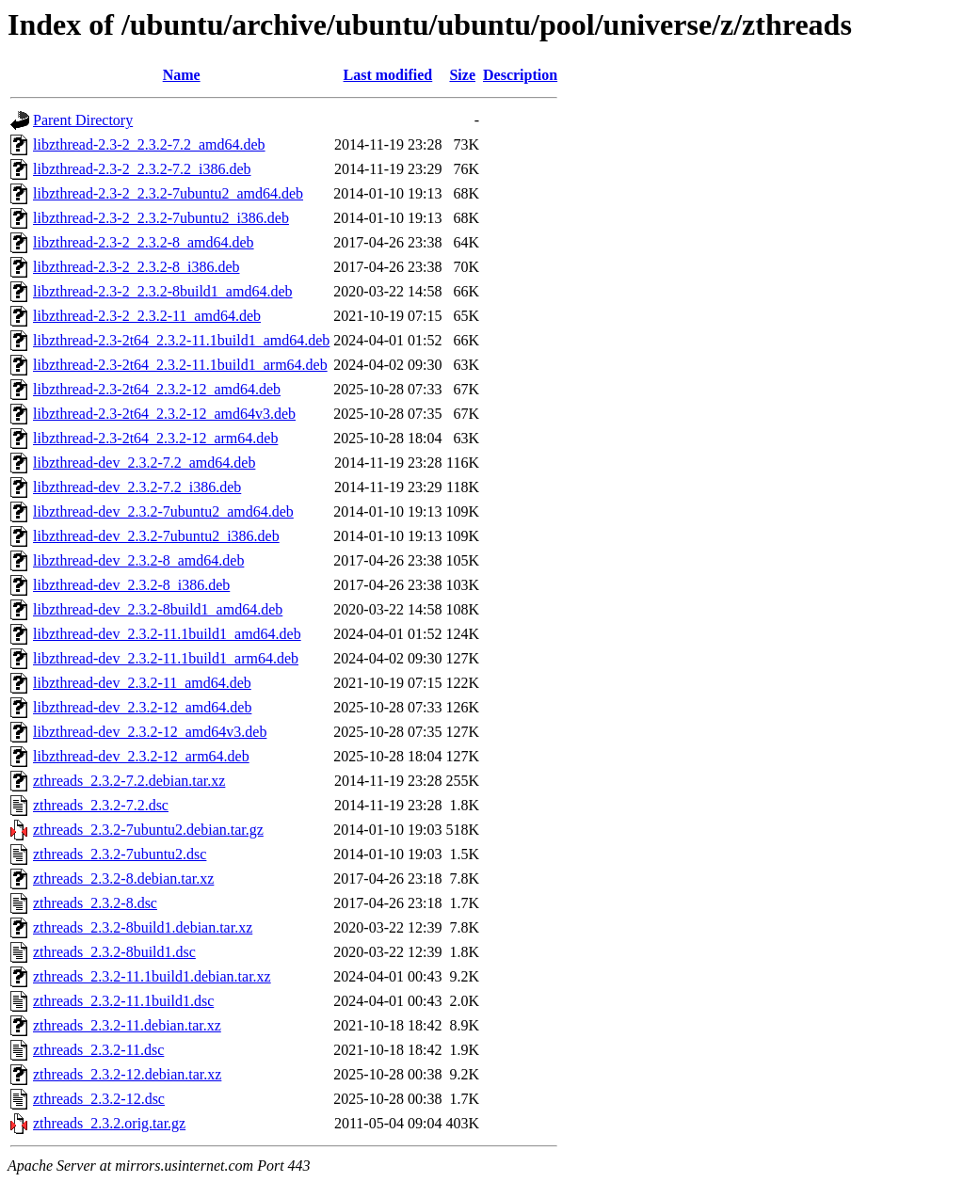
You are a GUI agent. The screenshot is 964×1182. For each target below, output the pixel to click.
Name (182, 75)
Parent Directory (83, 120)
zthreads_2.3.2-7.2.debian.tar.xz (129, 781)
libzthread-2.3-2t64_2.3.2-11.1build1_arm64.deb (180, 365)
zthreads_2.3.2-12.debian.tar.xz (127, 1074)
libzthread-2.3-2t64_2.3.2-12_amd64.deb (157, 389)
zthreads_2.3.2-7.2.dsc (101, 805)
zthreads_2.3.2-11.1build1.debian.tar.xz (152, 976)
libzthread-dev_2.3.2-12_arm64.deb (141, 756)
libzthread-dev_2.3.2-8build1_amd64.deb (157, 609)
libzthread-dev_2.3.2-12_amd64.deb (142, 707)
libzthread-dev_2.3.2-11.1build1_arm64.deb (165, 658)
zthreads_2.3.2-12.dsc (99, 1099)
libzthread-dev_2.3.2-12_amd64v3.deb (149, 732)
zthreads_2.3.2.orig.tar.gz (109, 1123)
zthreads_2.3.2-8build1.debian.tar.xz (142, 927)
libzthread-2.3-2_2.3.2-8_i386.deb (136, 267)
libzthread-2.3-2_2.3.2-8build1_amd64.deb (163, 291)
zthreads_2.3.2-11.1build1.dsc (123, 1001)
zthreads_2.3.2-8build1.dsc (114, 952)
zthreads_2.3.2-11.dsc (98, 1050)
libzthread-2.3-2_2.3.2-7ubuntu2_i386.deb (161, 218)
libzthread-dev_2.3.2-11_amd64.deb (142, 683)
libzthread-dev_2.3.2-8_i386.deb (131, 585)
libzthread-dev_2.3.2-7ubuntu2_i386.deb (156, 536)
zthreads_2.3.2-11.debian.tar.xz (127, 1025)
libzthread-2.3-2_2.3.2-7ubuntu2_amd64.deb (168, 193)
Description (520, 75)
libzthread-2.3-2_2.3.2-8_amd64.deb (143, 242)
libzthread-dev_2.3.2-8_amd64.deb (138, 560)
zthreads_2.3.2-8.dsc (95, 903)
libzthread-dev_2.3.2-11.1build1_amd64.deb (167, 634)
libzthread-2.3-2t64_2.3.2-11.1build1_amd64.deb (181, 340)
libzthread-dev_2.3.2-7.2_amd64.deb (144, 463)
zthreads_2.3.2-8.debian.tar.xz (123, 878)
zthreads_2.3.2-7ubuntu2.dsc (119, 854)
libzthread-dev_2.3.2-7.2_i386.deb (137, 487)
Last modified (388, 75)
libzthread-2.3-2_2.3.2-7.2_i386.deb (142, 169)
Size (462, 75)
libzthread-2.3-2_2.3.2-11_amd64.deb (147, 316)
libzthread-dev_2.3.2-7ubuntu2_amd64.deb (163, 511)
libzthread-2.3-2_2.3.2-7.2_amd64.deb (149, 144)
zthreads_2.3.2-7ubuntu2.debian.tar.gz (148, 830)
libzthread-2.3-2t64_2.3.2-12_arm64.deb (155, 438)
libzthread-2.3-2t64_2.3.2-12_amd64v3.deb (164, 414)
